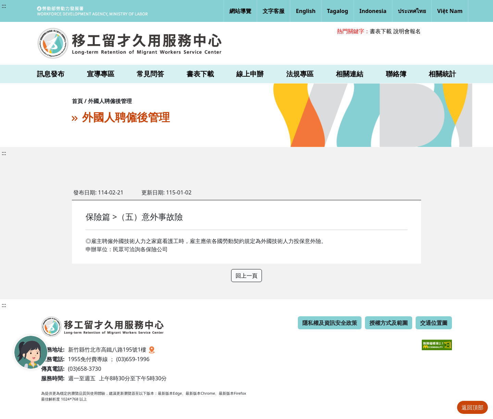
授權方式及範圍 (388, 323)
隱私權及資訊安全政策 (329, 323)
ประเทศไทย (412, 11)
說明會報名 (407, 31)
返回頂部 (472, 407)
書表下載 (381, 31)
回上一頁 (246, 275)
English (305, 11)
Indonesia (373, 11)
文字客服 (274, 11)
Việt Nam (450, 11)
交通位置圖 (433, 323)
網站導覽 (240, 11)
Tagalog (337, 11)
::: (4, 6)
